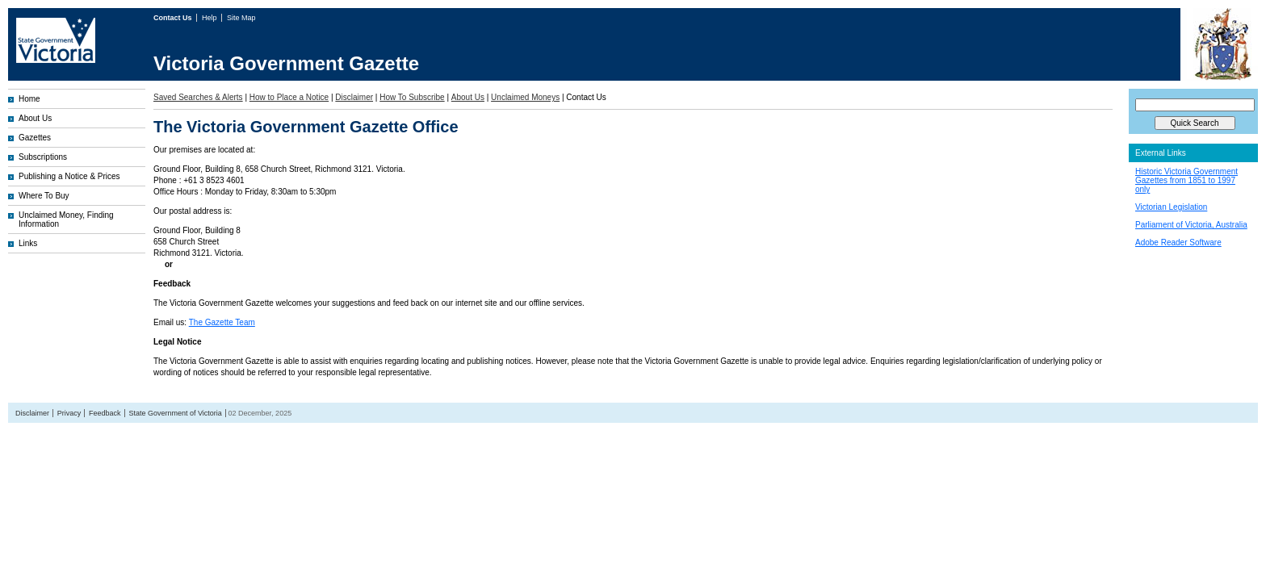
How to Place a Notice (289, 97)
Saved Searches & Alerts (198, 97)
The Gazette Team (222, 322)
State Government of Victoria (174, 413)
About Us (35, 118)
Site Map (241, 18)
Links (28, 243)
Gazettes (35, 137)
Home (29, 98)
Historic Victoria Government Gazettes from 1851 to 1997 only (1186, 180)
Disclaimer (354, 97)
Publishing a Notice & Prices (69, 176)
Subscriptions (43, 157)
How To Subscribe (411, 97)
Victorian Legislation (1171, 207)
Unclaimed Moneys (525, 97)
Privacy (69, 413)
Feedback (105, 413)
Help (210, 18)
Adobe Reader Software (1178, 242)
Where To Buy (44, 195)
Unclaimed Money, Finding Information (66, 219)
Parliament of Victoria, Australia (1191, 224)
